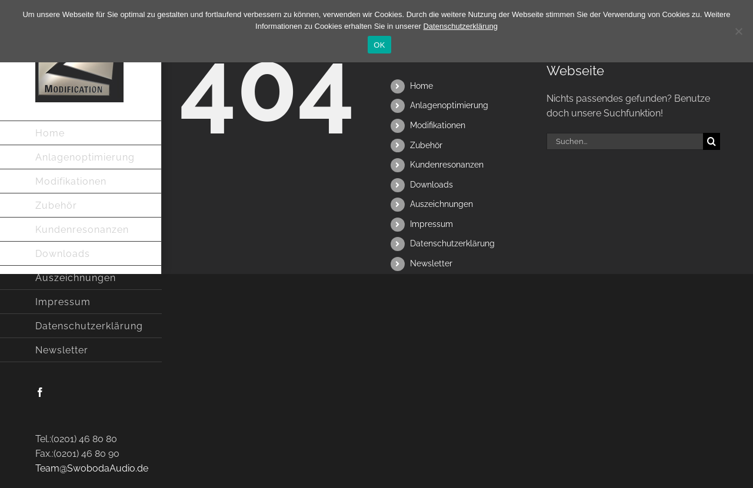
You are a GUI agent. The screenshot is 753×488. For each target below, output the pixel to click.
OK (379, 45)
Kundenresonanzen (447, 164)
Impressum (431, 224)
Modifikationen (437, 125)
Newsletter (431, 263)
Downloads (431, 184)
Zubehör (426, 145)
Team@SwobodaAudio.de (91, 468)
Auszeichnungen (441, 204)
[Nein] (738, 31)
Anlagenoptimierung (449, 105)
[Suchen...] (625, 141)
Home (421, 86)
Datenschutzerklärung (452, 243)
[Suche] (711, 141)
